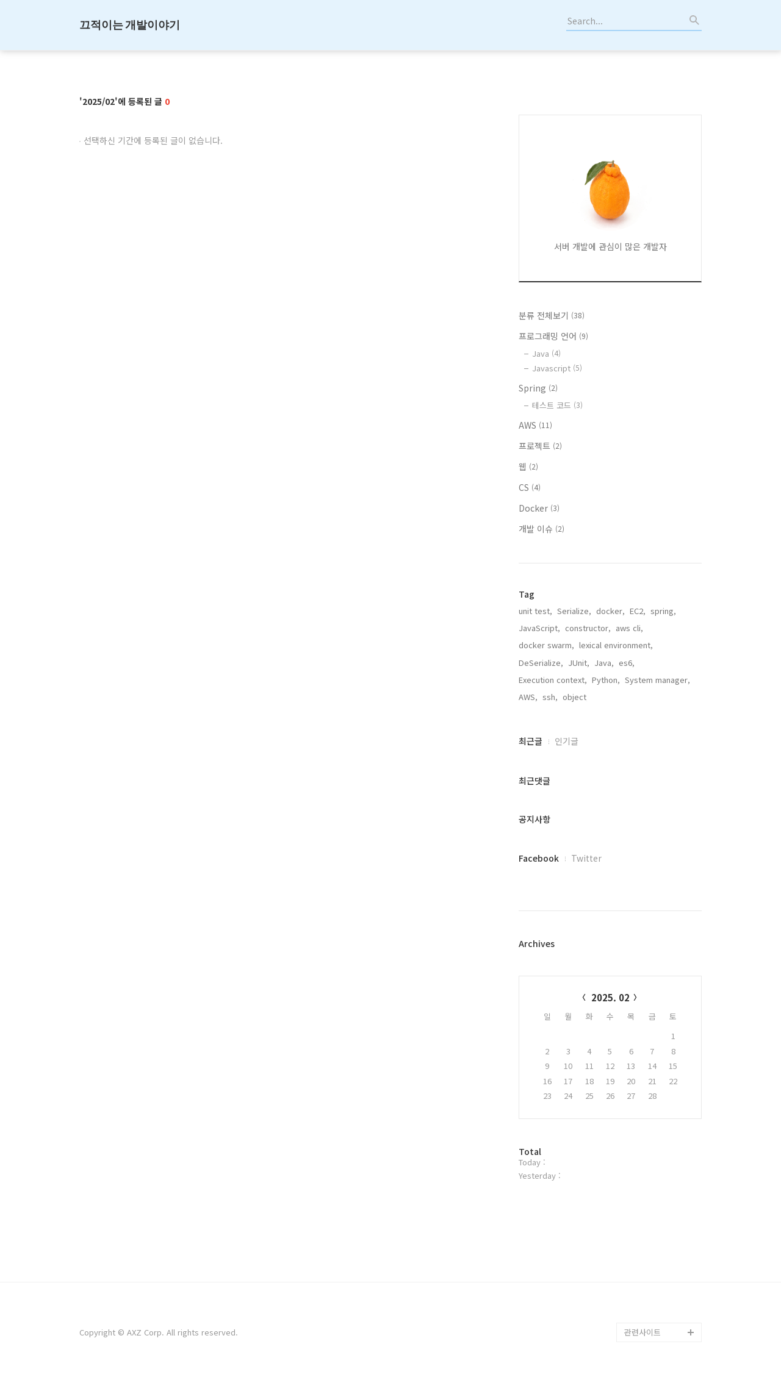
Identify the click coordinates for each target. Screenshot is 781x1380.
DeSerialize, (541, 662)
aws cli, (629, 628)
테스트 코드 (557, 405)
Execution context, (553, 679)
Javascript (557, 368)
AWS (535, 425)
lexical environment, (616, 645)
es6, (627, 662)
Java (546, 353)
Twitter (586, 858)
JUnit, (578, 662)
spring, (663, 611)
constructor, (588, 628)
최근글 (530, 741)
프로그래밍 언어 (553, 336)
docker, (610, 611)
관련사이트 (642, 1332)
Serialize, (574, 611)
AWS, (528, 697)
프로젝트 (540, 446)
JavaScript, (539, 628)
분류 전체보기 (552, 315)
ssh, (550, 697)
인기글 (566, 741)
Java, (604, 662)
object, (576, 697)
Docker (539, 508)
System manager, (657, 679)
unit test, (535, 611)
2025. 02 (610, 997)
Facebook (539, 858)
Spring (538, 388)
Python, (606, 679)
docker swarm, (546, 645)
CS (530, 487)
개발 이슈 (541, 529)
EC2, (638, 611)
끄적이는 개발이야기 (129, 24)
